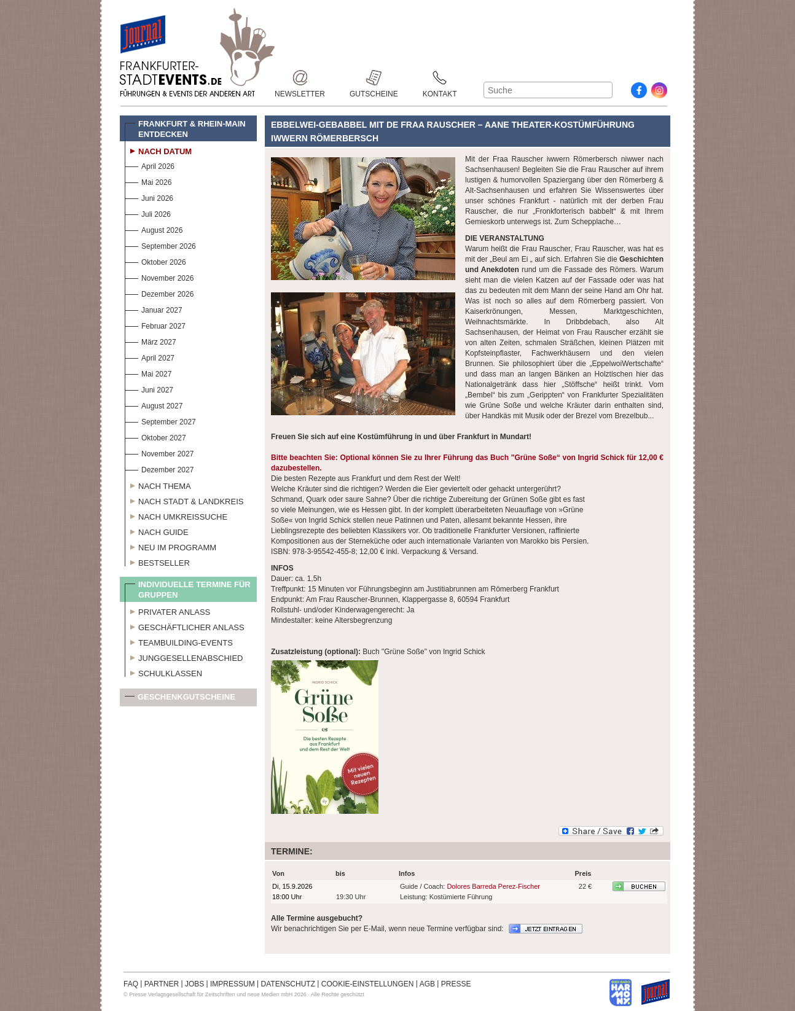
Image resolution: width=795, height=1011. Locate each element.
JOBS (194, 984)
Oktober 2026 (155, 261)
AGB (427, 984)
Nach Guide (157, 531)
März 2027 (150, 340)
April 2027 (149, 356)
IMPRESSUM (232, 984)
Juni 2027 (149, 388)
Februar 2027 (155, 324)
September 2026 (160, 245)
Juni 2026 (149, 197)
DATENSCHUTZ (288, 984)
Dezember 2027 (159, 468)
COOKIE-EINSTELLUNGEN (367, 984)
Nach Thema (158, 484)
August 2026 (153, 229)
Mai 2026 (148, 181)
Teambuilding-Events (179, 641)
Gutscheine (374, 77)
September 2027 (160, 420)
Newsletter (300, 77)
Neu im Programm (170, 546)
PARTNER (161, 984)
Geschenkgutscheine (180, 699)
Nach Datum (158, 150)
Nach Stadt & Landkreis (184, 500)
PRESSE (456, 984)
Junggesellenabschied (184, 656)
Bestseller (157, 561)
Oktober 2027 (155, 436)
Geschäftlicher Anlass (185, 626)
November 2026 (159, 277)
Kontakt (440, 77)
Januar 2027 (153, 308)
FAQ (130, 984)
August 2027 (153, 404)
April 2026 (149, 165)
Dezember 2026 (159, 293)
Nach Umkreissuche (176, 515)
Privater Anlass (167, 610)
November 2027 (159, 452)
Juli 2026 (148, 213)
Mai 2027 (148, 372)
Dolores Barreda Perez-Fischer (493, 886)
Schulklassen (163, 672)
